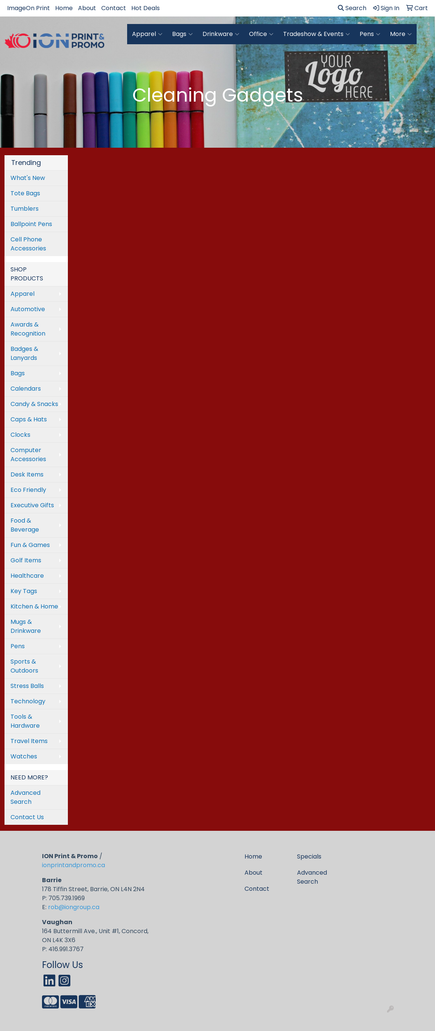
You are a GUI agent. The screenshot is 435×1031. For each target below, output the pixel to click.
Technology (27, 701)
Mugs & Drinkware (25, 626)
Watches (23, 756)
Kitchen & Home (34, 606)
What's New (27, 178)
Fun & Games (30, 545)
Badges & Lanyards (24, 353)
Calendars (25, 388)
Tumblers (24, 208)
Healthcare (27, 575)
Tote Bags (25, 193)
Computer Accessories (28, 454)
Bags (182, 34)
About (87, 8)
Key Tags (23, 591)
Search (352, 8)
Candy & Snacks (34, 404)
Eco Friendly (28, 490)
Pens (370, 34)
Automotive (27, 309)
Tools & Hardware (25, 721)
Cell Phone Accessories (28, 244)
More (401, 34)
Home (64, 8)
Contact (113, 8)
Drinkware (220, 34)
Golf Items (25, 560)
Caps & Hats (28, 419)
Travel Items (29, 741)
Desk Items (27, 474)
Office (261, 34)
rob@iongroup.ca (73, 907)
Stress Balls (27, 686)
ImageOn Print (28, 8)
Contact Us (27, 817)
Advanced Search (25, 797)
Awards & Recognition (27, 329)
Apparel (147, 34)
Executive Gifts (32, 505)
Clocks (20, 434)
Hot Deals (145, 8)
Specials (309, 856)
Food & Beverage (24, 525)
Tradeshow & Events (316, 34)
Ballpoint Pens (31, 224)
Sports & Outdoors (24, 666)
